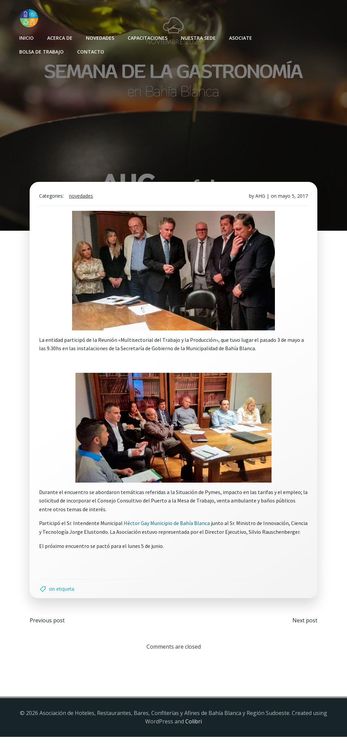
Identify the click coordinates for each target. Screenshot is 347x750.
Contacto (89, 51)
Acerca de (59, 37)
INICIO (26, 37)
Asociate (239, 37)
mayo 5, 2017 (292, 198)
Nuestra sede (197, 37)
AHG (259, 198)
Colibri (193, 735)
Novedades (99, 37)
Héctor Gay (138, 525)
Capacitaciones (147, 37)
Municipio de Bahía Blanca (181, 525)
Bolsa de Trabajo (41, 51)
